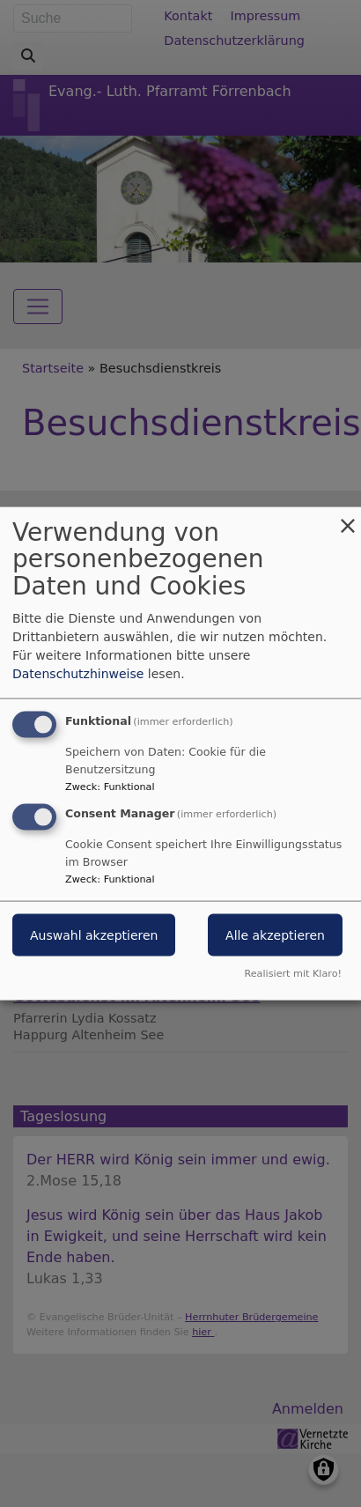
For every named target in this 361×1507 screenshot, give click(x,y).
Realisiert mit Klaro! (293, 973)
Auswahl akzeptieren (94, 935)
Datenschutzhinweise (78, 673)
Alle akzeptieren (275, 935)
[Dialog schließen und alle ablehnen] (348, 517)
